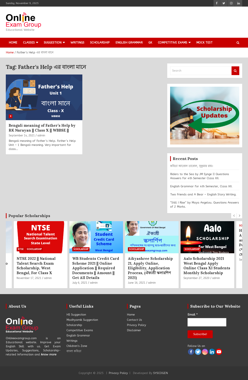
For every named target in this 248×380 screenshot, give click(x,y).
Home (13, 42)
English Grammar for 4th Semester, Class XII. (201, 186)
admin (41, 135)
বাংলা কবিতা (73, 351)
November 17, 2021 (29, 278)
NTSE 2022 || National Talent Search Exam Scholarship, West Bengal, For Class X (36, 265)
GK (150, 42)
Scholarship (100, 42)
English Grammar (129, 42)
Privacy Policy (136, 325)
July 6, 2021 (79, 282)
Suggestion (52, 42)
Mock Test (204, 42)
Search (235, 70)
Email (193, 314)
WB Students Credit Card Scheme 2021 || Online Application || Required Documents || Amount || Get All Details (95, 268)
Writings (77, 42)
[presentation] (234, 215)
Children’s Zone (76, 346)
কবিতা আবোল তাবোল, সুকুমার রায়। (191, 166)
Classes (29, 42)
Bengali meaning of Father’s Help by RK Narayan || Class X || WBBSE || (42, 128)
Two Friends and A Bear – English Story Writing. (203, 194)
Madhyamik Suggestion (82, 320)
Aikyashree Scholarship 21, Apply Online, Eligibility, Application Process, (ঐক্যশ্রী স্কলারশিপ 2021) (150, 268)
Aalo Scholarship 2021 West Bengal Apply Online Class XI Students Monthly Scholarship (206, 265)
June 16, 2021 (136, 282)
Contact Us (134, 320)
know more (48, 354)
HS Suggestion (76, 314)
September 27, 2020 (196, 278)
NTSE (20, 249)
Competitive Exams (172, 42)
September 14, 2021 (22, 135)
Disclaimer (134, 330)
